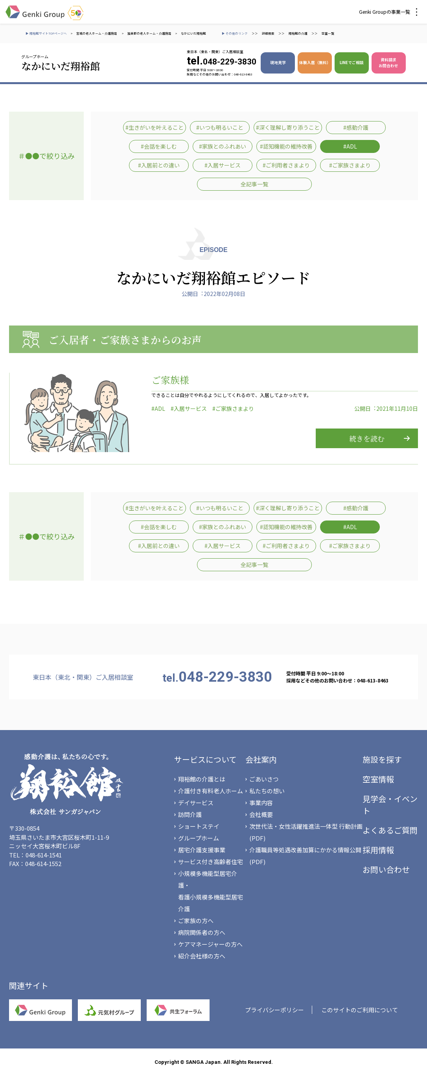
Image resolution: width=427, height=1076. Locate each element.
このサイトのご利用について (359, 1010)
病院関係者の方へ (201, 932)
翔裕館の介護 (298, 33)
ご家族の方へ (196, 920)
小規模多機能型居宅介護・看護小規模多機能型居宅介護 (210, 891)
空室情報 (378, 779)
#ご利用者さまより (286, 165)
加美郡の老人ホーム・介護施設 (149, 33)
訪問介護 (190, 814)
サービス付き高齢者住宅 (210, 861)
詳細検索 (268, 33)
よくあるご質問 (390, 830)
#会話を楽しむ (159, 146)
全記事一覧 (254, 184)
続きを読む (367, 438)
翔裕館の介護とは (201, 779)
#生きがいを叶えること (154, 127)
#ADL (350, 146)
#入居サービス (222, 165)
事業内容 (261, 802)
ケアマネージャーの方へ (210, 944)
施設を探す (382, 759)
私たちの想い (267, 791)
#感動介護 (355, 127)
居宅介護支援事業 (201, 850)
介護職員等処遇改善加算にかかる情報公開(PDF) (305, 856)
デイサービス (196, 802)
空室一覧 (328, 33)
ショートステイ (198, 826)
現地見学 (278, 62)
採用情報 (378, 849)
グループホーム (198, 838)
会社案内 (261, 759)
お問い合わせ (386, 869)
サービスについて (205, 759)
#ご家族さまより (350, 165)
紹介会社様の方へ (201, 956)
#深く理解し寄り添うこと (288, 127)
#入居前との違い (159, 165)
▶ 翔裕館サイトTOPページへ (46, 33)
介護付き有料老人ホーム (210, 791)
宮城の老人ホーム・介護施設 (97, 33)
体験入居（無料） (315, 62)
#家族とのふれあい (222, 146)
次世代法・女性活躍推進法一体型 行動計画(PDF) (306, 832)
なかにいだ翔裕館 (193, 33)
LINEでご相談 (352, 62)
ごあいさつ (264, 779)
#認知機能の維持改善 (286, 146)
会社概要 (261, 814)
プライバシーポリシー (274, 1010)
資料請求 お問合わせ (388, 62)
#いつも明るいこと (219, 127)
